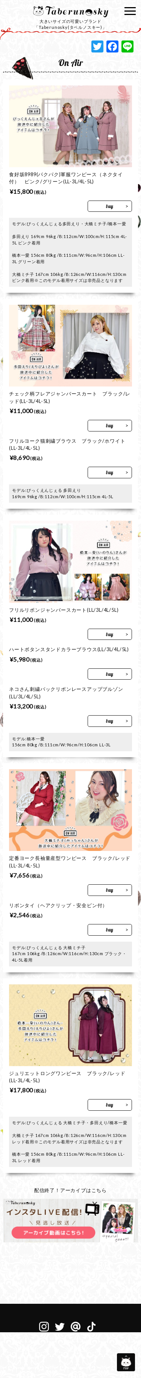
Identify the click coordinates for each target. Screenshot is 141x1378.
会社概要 (29, 1297)
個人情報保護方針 (88, 1303)
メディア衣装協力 (65, 1297)
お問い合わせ (106, 1297)
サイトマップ (47, 1303)
